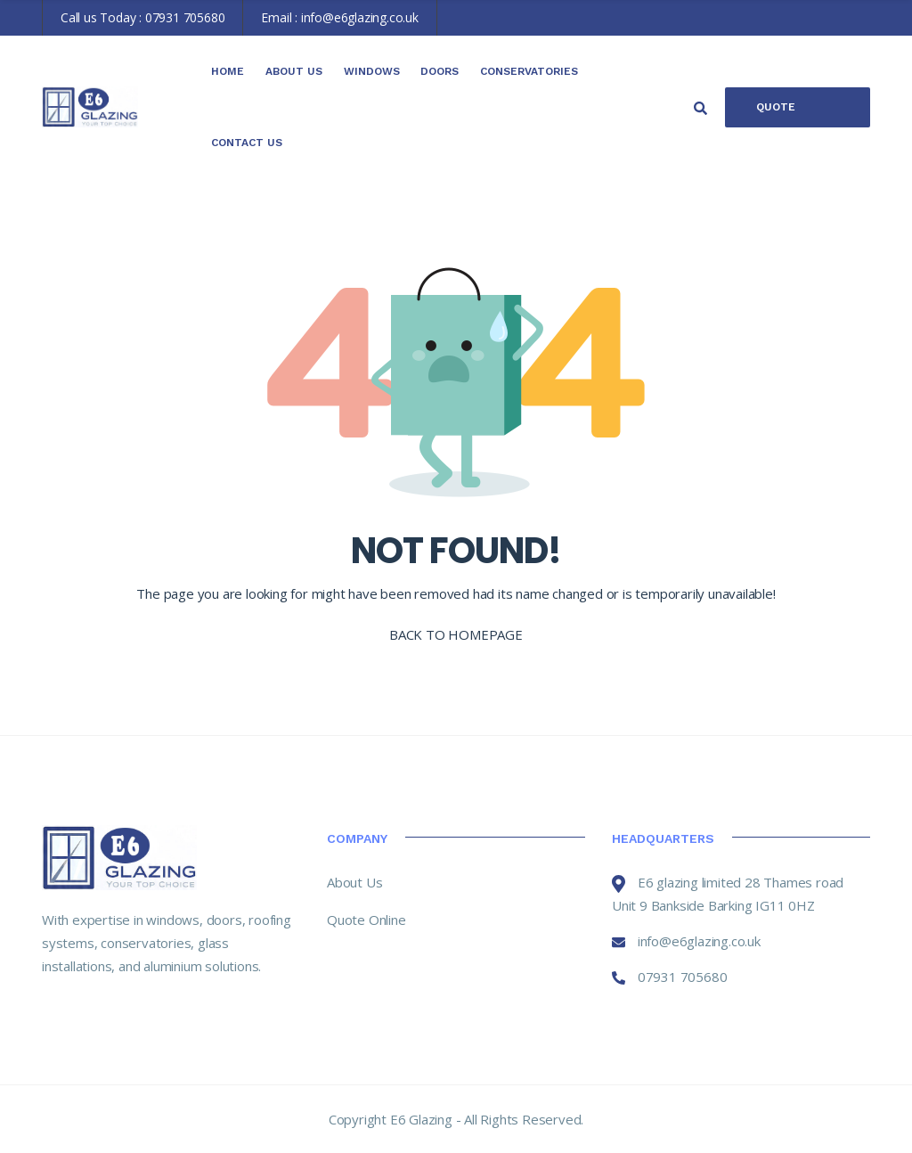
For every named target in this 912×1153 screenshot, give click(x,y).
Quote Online (776, 114)
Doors (439, 71)
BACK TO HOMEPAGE (456, 634)
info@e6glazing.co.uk (360, 17)
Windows (372, 71)
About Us (293, 71)
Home (227, 71)
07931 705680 (185, 17)
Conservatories (529, 71)
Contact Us (246, 142)
